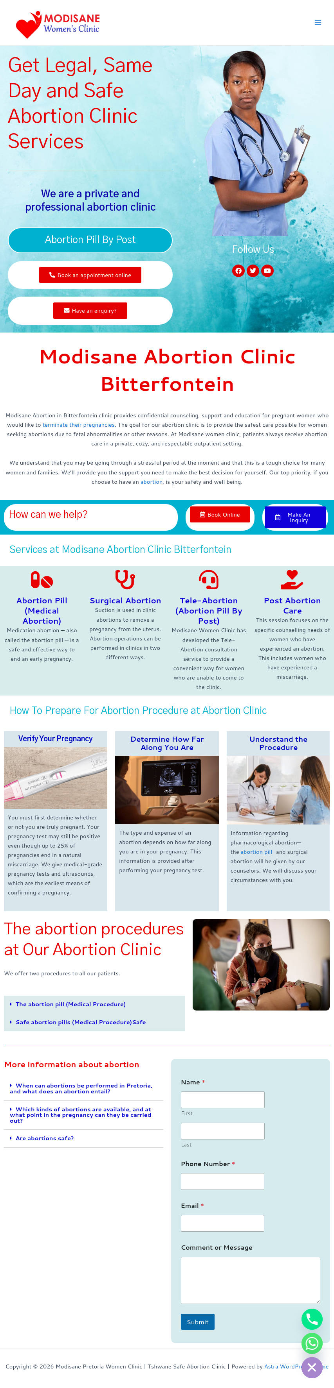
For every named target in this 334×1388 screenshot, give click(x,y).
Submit (198, 1323)
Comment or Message (217, 1249)
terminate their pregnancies (79, 426)
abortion (152, 482)
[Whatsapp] (312, 1343)
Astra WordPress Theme (296, 1366)
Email (192, 1207)
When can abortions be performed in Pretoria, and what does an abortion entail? (81, 1090)
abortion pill (256, 853)
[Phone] (312, 1319)
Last (186, 1146)
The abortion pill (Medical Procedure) (71, 1006)
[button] (94, 1007)
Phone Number (208, 1165)
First (187, 1115)
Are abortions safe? (45, 1140)
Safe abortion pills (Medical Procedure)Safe (81, 1024)
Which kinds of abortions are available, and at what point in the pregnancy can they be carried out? (80, 1116)
